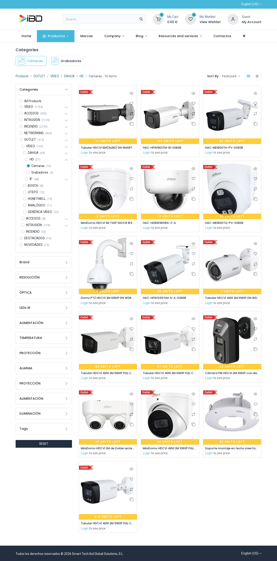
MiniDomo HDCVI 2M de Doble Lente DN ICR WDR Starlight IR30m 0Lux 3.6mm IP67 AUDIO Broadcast (108, 450)
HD (82, 76)
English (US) (249, 4)
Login (84, 153)
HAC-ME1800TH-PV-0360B (226, 148)
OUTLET (39, 76)
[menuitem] (26, 36)
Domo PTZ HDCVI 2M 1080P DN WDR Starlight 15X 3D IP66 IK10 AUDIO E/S (108, 299)
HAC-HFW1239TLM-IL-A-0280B (167, 299)
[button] (231, 76)
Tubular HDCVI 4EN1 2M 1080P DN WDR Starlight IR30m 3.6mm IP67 (232, 299)
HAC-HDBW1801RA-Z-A (161, 223)
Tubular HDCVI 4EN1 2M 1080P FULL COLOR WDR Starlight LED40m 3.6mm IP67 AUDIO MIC (170, 374)
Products (22, 76)
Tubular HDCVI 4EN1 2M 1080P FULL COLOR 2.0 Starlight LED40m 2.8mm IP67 (108, 525)
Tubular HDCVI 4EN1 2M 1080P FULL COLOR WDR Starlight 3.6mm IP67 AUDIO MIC (108, 374)
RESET (43, 443)
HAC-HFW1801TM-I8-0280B (164, 148)
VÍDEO (54, 76)
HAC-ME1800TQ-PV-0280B (226, 223)
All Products (32, 101)
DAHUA (69, 76)
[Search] (141, 19)
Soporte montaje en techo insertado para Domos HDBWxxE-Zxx (232, 450)
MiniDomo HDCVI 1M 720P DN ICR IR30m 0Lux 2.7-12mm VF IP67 (108, 223)
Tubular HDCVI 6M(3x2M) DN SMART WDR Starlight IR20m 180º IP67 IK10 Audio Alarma (108, 148)
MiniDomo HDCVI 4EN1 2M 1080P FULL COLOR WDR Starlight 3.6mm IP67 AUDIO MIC (170, 450)
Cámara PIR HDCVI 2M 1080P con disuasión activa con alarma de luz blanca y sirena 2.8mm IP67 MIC (232, 374)
